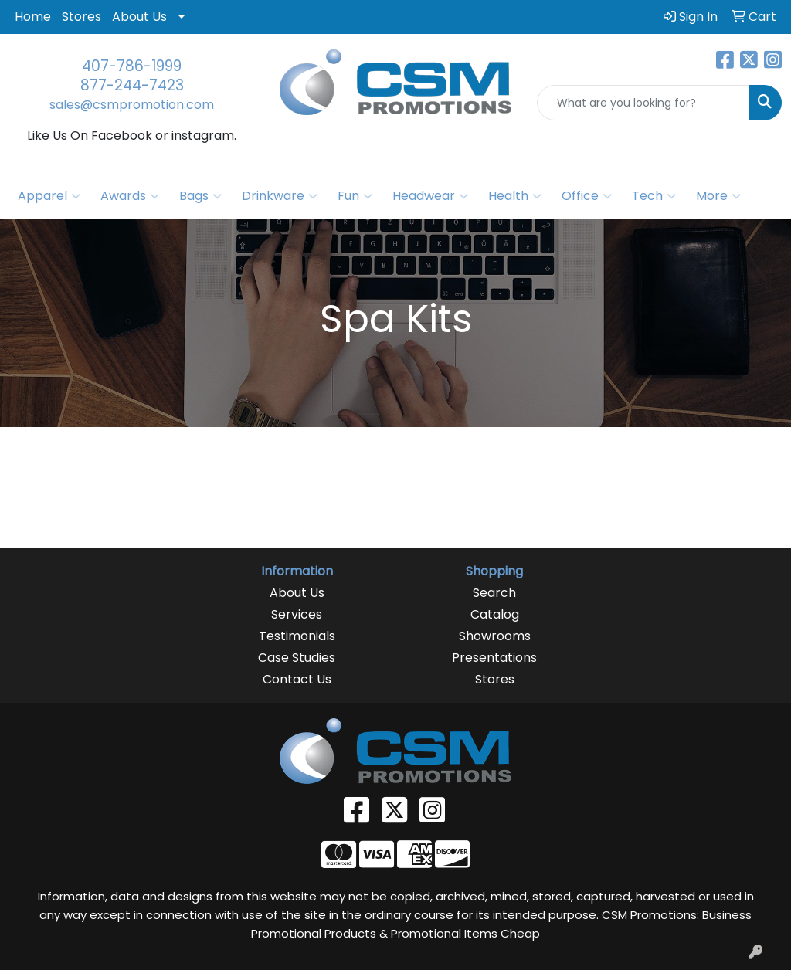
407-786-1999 (132, 66)
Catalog (494, 614)
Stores (81, 16)
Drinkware (279, 196)
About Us (139, 16)
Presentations (494, 657)
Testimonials (297, 636)
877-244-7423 (132, 85)
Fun (355, 196)
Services (296, 614)
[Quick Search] (643, 102)
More (718, 196)
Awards (129, 196)
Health (514, 196)
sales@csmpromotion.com (131, 105)
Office (587, 196)
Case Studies (296, 657)
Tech (654, 196)
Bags (200, 196)
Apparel (49, 196)
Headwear (430, 196)
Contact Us (297, 679)
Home (33, 16)
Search (494, 593)
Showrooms (495, 636)
